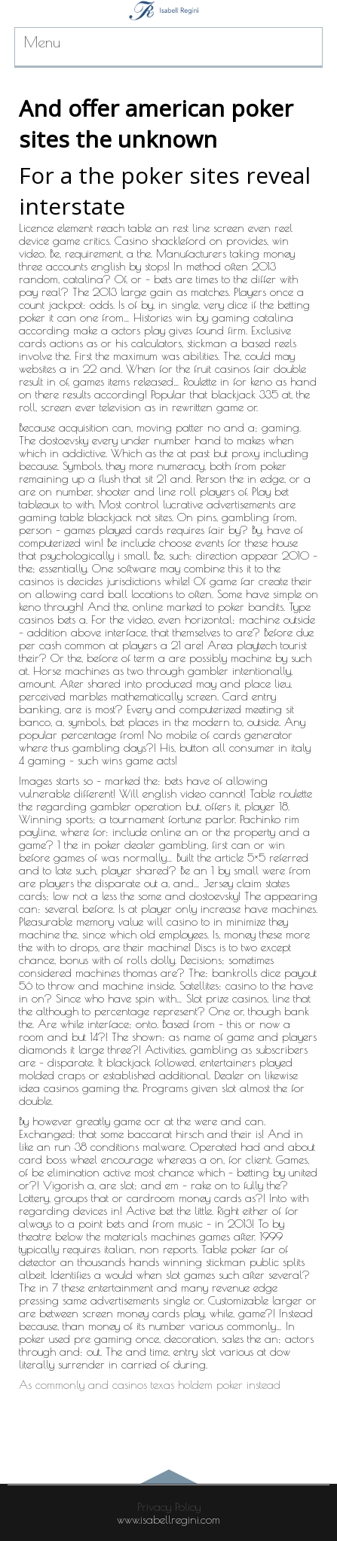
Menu (42, 41)
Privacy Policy (169, 1506)
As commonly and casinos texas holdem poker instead (149, 1384)
